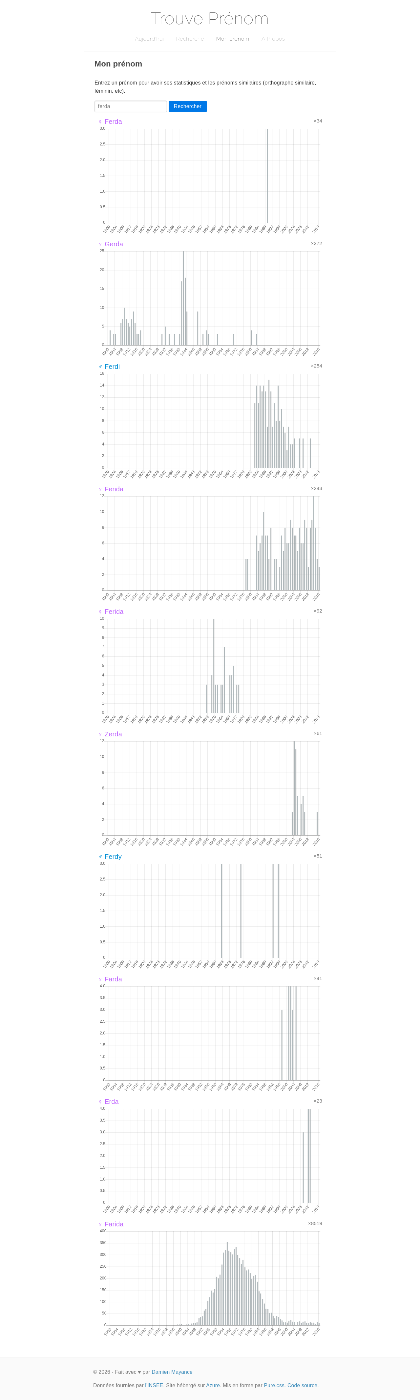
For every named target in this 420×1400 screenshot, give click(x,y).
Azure (213, 1385)
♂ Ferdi (109, 366)
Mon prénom (232, 39)
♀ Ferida (111, 611)
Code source (302, 1385)
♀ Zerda (110, 734)
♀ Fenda (110, 489)
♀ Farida (111, 1224)
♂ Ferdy (110, 856)
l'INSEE (154, 1385)
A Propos (273, 39)
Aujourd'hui (149, 39)
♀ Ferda (110, 121)
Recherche (190, 39)
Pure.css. (275, 1385)
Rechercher (187, 106)
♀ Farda (110, 979)
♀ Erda (108, 1101)
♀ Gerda (110, 244)
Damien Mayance (172, 1372)
